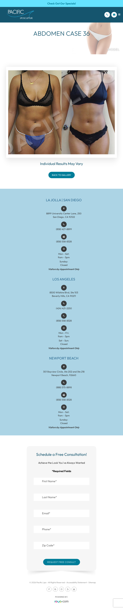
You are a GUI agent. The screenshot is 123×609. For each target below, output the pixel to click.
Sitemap (92, 582)
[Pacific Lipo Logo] (20, 14)
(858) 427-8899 (64, 232)
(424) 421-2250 (64, 311)
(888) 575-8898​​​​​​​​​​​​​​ (64, 390)
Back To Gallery (61, 175)
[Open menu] (119, 14)
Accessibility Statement (77, 582)
